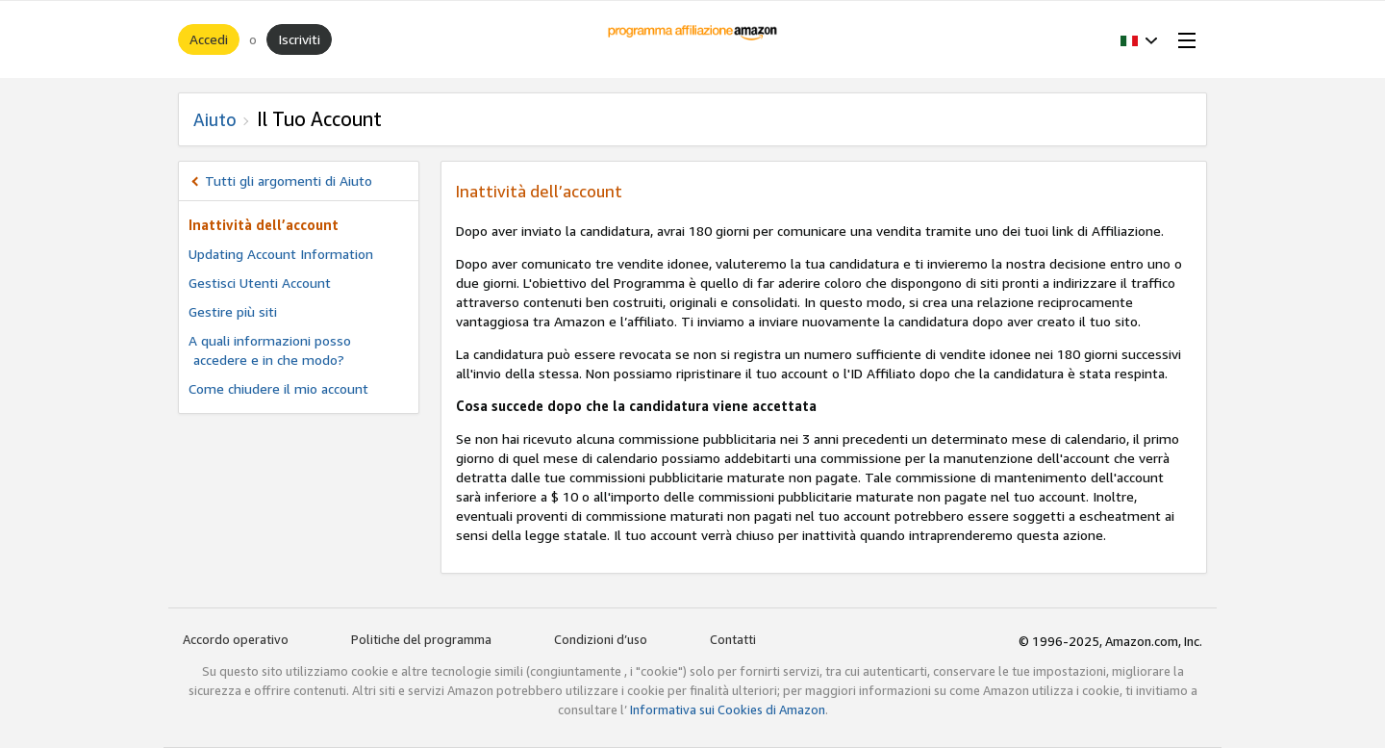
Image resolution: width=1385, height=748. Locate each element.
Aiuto (215, 119)
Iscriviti (299, 39)
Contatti (733, 639)
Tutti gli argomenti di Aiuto (288, 180)
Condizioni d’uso (600, 639)
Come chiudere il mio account (278, 388)
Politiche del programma (421, 639)
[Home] (693, 39)
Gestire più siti (233, 311)
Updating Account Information (281, 253)
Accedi (208, 39)
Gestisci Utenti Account (260, 282)
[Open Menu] (1183, 39)
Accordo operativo (236, 639)
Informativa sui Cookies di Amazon (727, 709)
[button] (1139, 39)
